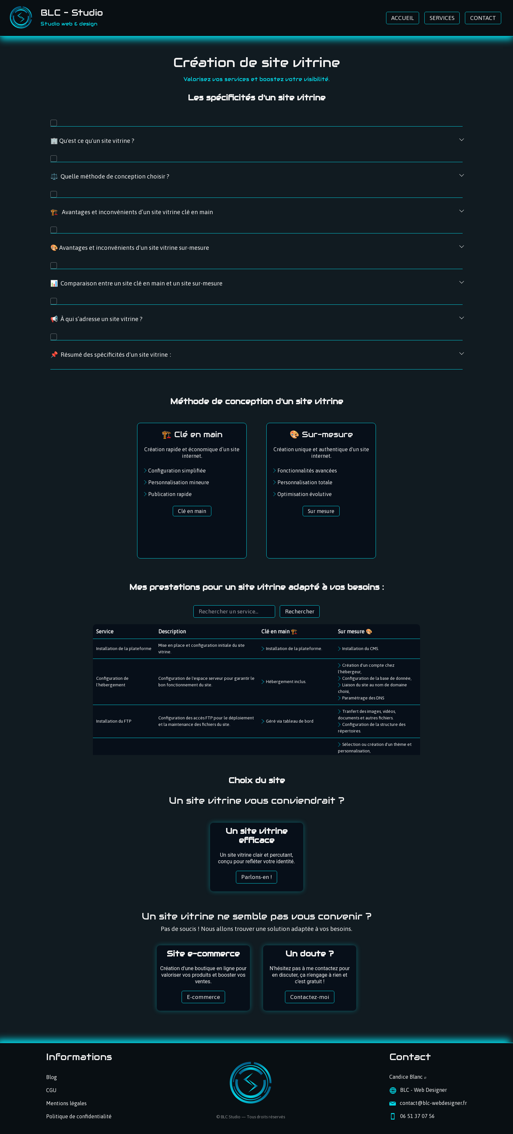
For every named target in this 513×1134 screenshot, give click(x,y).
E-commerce (203, 997)
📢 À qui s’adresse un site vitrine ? (96, 319)
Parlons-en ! (256, 877)
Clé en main (192, 511)
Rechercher (299, 611)
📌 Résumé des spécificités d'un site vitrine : (110, 354)
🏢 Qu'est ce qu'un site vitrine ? (92, 140)
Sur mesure (321, 511)
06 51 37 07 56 (417, 1116)
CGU (51, 1090)
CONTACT (483, 18)
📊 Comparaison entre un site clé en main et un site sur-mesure (136, 283)
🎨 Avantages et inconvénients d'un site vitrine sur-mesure (129, 247)
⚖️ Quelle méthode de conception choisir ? (109, 176)
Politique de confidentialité (79, 1116)
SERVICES (442, 18)
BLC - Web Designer (423, 1090)
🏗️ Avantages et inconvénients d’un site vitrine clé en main (131, 212)
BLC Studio (230, 1116)
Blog (51, 1077)
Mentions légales (66, 1103)
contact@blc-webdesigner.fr (433, 1103)
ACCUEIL (402, 18)
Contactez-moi (309, 997)
